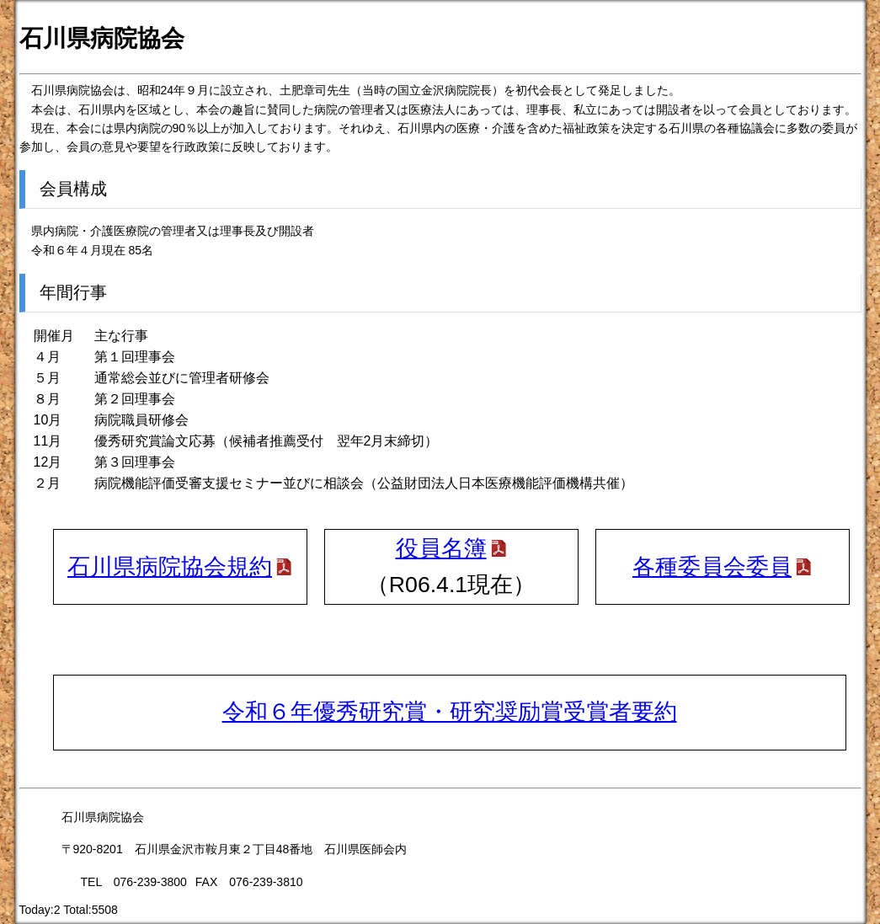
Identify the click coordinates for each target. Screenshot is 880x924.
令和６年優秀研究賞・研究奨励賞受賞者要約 (449, 711)
